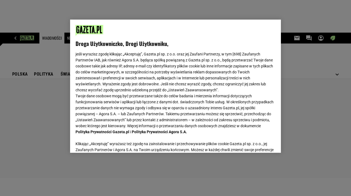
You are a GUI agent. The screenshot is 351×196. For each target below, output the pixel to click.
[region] (175, 86)
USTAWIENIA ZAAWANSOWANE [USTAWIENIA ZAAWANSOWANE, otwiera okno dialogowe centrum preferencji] (111, 142)
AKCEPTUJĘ (257, 142)
